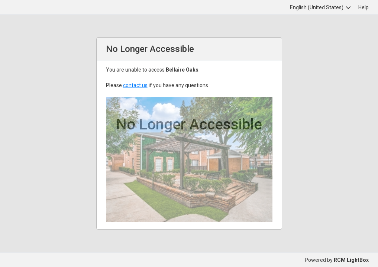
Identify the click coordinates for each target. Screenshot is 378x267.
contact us (135, 85)
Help (363, 7)
